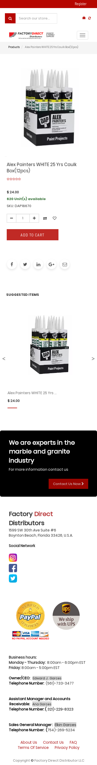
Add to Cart (32, 234)
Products (14, 47)
